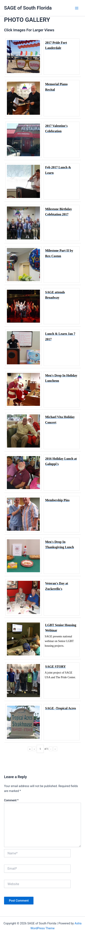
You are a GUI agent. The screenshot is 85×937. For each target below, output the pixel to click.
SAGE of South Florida (28, 8)
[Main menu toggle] (76, 8)
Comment (11, 800)
